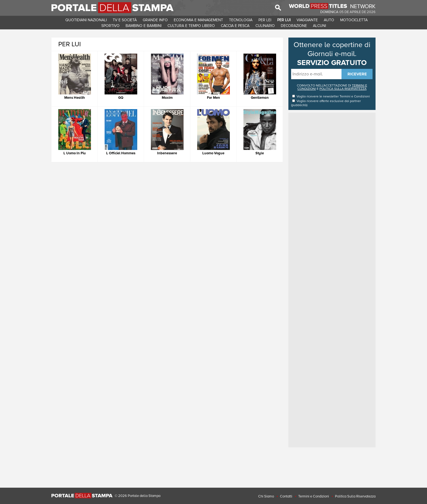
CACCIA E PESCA (235, 25)
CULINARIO (265, 25)
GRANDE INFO (155, 20)
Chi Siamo (266, 496)
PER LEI (264, 20)
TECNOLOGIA (240, 20)
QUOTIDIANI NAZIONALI (86, 20)
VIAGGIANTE (307, 20)
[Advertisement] (332, 195)
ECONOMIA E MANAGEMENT (198, 20)
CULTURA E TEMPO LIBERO (191, 25)
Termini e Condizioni (355, 96)
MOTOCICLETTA (354, 20)
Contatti (286, 496)
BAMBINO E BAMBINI (143, 25)
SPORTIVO (110, 25)
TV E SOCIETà (125, 20)
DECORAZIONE (294, 25)
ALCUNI (319, 25)
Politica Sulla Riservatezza (355, 496)
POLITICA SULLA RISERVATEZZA (343, 89)
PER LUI (284, 20)
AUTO (329, 20)
